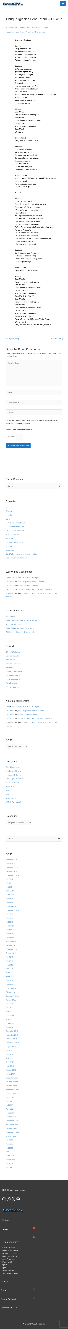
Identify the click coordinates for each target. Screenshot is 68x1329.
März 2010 (10, 1066)
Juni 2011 (9, 1008)
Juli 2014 (9, 879)
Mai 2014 (9, 887)
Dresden (9, 511)
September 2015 (12, 860)
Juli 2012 (9, 957)
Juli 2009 (9, 1097)
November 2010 (12, 1035)
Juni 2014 (9, 883)
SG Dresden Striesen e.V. (15, 527)
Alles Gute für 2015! (13, 624)
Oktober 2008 (11, 1128)
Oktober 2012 (11, 945)
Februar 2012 (11, 976)
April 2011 (10, 1016)
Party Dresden (11, 683)
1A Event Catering (13, 652)
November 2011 (12, 988)
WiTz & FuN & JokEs (13, 802)
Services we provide (8, 1299)
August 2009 (11, 1093)
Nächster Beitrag (57, 339)
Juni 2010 (9, 1054)
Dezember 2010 (12, 1031)
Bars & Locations (12, 767)
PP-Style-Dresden (12, 687)
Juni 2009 (9, 1101)
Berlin (8, 519)
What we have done (9, 1307)
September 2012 (12, 949)
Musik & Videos (34, 27)
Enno (8, 578)
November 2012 (12, 941)
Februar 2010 (11, 1070)
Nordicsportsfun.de (13, 679)
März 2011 (10, 1019)
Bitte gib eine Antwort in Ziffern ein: (19, 429)
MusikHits (10, 538)
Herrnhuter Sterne (13, 675)
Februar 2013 (11, 930)
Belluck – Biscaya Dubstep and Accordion (21, 620)
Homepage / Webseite (14, 779)
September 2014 (12, 875)
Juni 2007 (9, 1167)
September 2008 (12, 1132)
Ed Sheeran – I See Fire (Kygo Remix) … (20, 632)
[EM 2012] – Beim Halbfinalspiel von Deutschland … (37, 589)
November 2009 (12, 1082)
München (9, 515)
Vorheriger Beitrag (11, 339)
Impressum (10, 550)
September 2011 (12, 996)
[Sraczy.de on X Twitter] (8, 1199)
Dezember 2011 (12, 984)
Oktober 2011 (11, 992)
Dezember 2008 (12, 1121)
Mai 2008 (9, 1148)
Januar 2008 (10, 1160)
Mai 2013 (9, 922)
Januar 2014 (10, 899)
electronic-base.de (13, 664)
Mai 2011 (9, 1012)
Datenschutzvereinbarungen (16, 558)
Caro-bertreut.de (12, 656)
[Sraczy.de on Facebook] (4, 1199)
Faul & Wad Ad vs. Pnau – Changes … (26, 578)
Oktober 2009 (11, 1086)
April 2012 (10, 969)
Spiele (8, 790)
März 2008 (10, 1156)
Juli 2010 (9, 1051)
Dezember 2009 (12, 1078)
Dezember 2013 (12, 902)
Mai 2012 (9, 965)
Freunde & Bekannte (13, 775)
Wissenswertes (11, 798)
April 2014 (10, 891)
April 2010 (10, 1062)
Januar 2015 (10, 864)
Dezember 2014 (12, 867)
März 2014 (10, 895)
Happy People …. (12, 617)
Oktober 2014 (11, 871)
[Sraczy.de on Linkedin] (18, 1199)
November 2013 (12, 906)
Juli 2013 (9, 914)
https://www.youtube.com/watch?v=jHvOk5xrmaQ (25, 32)
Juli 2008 (9, 1140)
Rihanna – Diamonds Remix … (28, 585)
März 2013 (10, 926)
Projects (9, 507)
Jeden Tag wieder (12, 783)
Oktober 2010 (11, 1039)
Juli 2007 (9, 1164)
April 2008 (10, 1152)
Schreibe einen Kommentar (16, 27)
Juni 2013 (9, 918)
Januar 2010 (10, 1074)
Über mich (5, 1290)
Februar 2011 (11, 1023)
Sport (8, 794)
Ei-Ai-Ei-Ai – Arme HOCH (15, 523)
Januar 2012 (10, 980)
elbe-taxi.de (10, 660)
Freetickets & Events (13, 771)
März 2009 (10, 1113)
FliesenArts (10, 667)
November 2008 (12, 1125)
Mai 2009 (9, 1105)
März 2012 (10, 973)
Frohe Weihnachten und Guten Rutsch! (20, 628)
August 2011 (11, 1000)
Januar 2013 (10, 934)
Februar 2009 (11, 1117)
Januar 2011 (10, 1027)
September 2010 (12, 1043)
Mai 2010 (9, 1058)
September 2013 (12, 910)
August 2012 (11, 953)
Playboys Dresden (12, 534)
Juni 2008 (9, 1144)
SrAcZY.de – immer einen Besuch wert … (21, 554)
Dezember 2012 (12, 938)
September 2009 (12, 1089)
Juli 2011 (9, 1004)
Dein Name (10, 582)
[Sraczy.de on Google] (13, 1199)
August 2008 (11, 1136)
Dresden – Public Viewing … (16, 542)
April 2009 (10, 1109)
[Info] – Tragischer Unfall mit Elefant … (31, 582)
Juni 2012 (9, 961)
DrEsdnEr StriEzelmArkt (15, 531)
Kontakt (9, 546)
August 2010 (11, 1047)
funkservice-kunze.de (14, 671)
